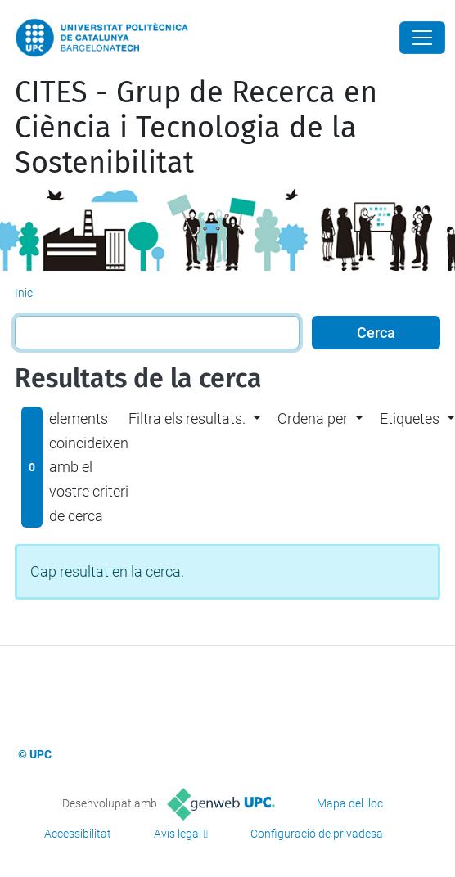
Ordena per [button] (312, 418)
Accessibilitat (77, 833)
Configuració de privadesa (316, 833)
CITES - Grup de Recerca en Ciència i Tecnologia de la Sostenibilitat (196, 127)
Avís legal (177, 833)
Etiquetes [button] (409, 418)
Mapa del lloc (350, 803)
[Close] (422, 37)
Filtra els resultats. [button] (187, 418)
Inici (25, 292)
